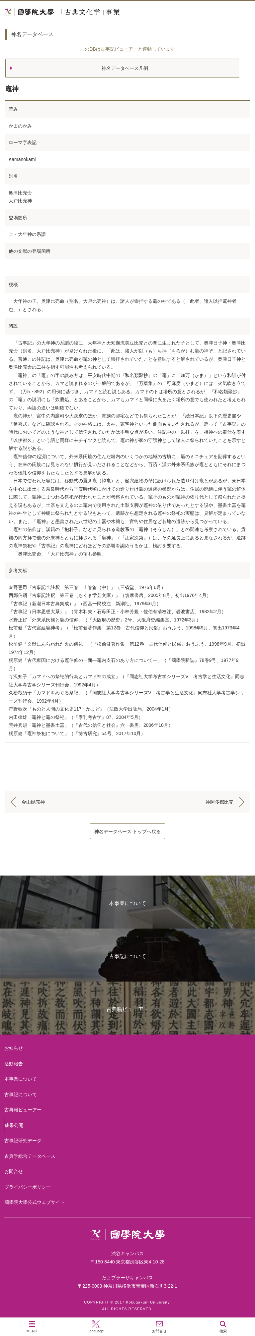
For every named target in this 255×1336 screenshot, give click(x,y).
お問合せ (13, 1171)
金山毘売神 (33, 802)
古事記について (127, 956)
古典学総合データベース (29, 1156)
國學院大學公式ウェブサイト (34, 1202)
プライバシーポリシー (27, 1187)
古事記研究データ (23, 1140)
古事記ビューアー (119, 49)
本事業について (127, 903)
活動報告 (13, 1063)
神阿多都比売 (219, 802)
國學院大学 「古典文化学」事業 (87, 12)
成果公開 (14, 1125)
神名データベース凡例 (125, 68)
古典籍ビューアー (127, 1009)
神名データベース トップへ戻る (127, 831)
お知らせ (13, 1048)
